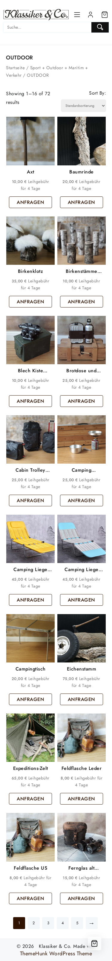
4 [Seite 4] (63, 923)
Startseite (15, 67)
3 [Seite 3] (48, 923)
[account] (90, 14)
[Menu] (77, 14)
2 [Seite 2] (34, 923)
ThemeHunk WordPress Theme (56, 953)
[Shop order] (83, 105)
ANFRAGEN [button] (30, 202)
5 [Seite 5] (77, 923)
